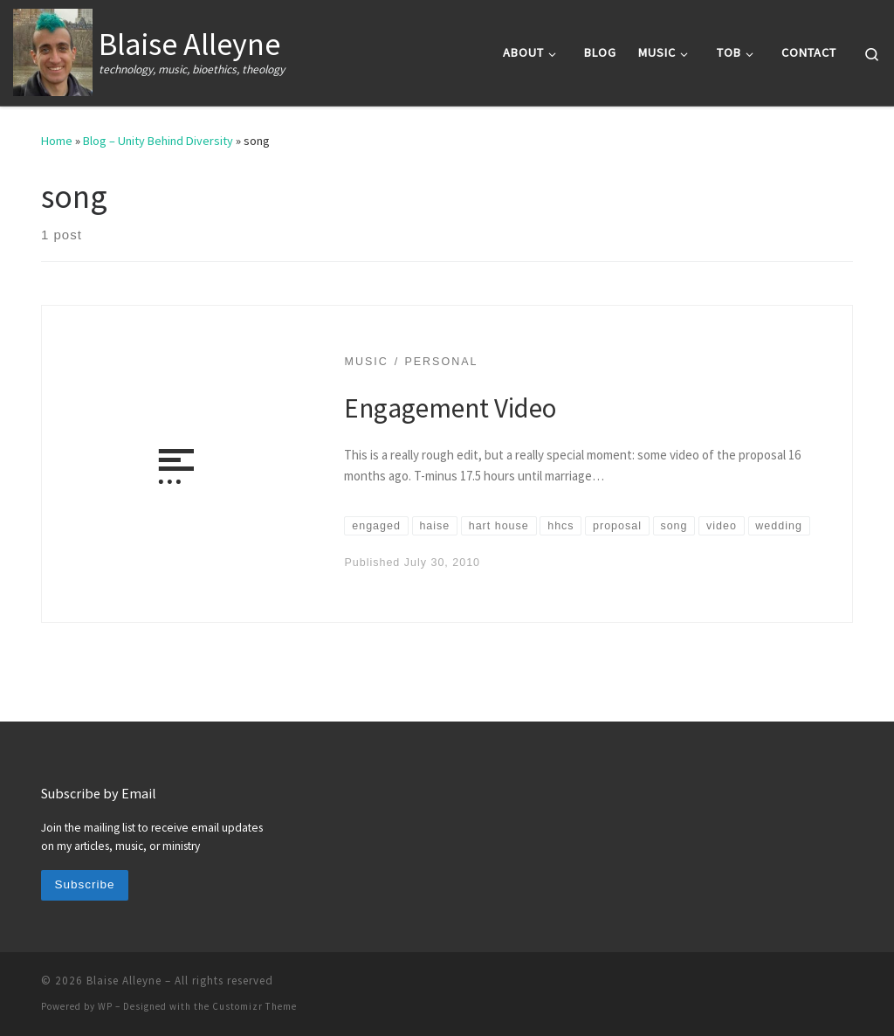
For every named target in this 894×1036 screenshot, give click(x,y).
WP (105, 1006)
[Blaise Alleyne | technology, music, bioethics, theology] (53, 49)
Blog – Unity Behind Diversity (158, 140)
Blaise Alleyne (124, 980)
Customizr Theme (254, 1006)
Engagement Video (450, 407)
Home (56, 140)
